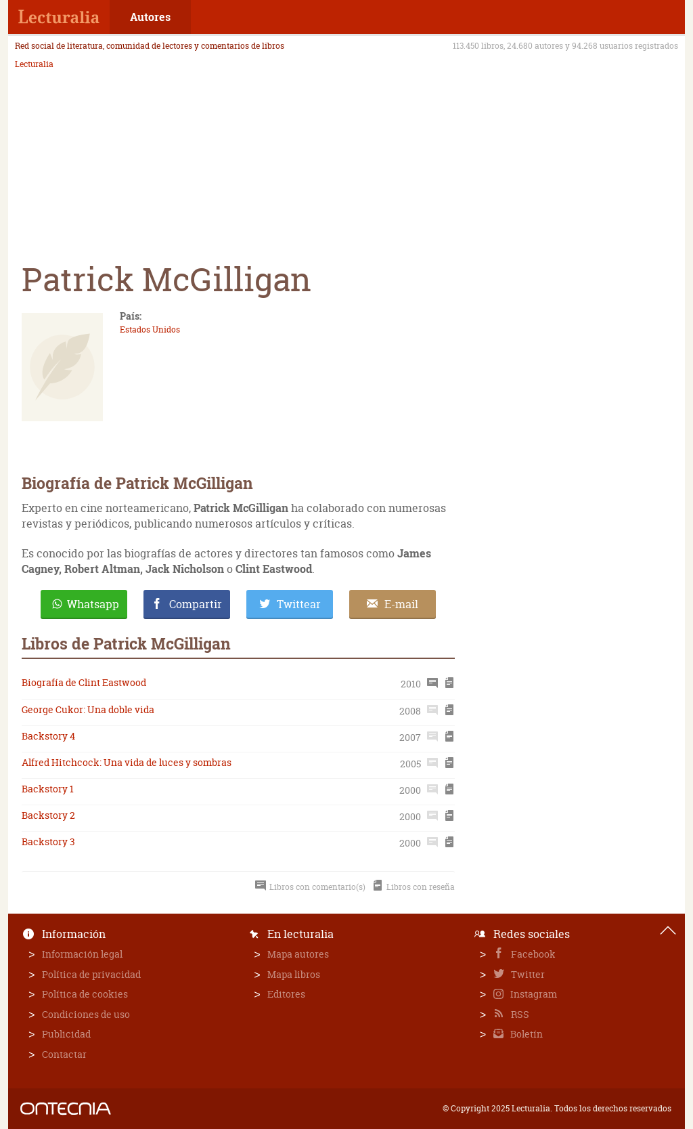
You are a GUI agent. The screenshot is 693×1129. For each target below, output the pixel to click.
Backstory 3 (48, 841)
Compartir (195, 604)
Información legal (82, 953)
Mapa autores (298, 953)
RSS (519, 1014)
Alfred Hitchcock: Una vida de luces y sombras (126, 762)
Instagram (532, 993)
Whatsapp (93, 604)
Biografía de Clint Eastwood (84, 682)
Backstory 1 (48, 788)
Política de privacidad (91, 974)
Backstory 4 (48, 735)
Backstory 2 (48, 815)
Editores (286, 993)
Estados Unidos (150, 329)
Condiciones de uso (86, 1014)
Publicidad (66, 1033)
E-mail (401, 604)
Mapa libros (293, 974)
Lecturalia (34, 64)
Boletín (525, 1033)
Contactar (64, 1054)
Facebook (532, 953)
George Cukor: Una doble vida (88, 709)
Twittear (299, 604)
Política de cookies (85, 993)
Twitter (527, 974)
